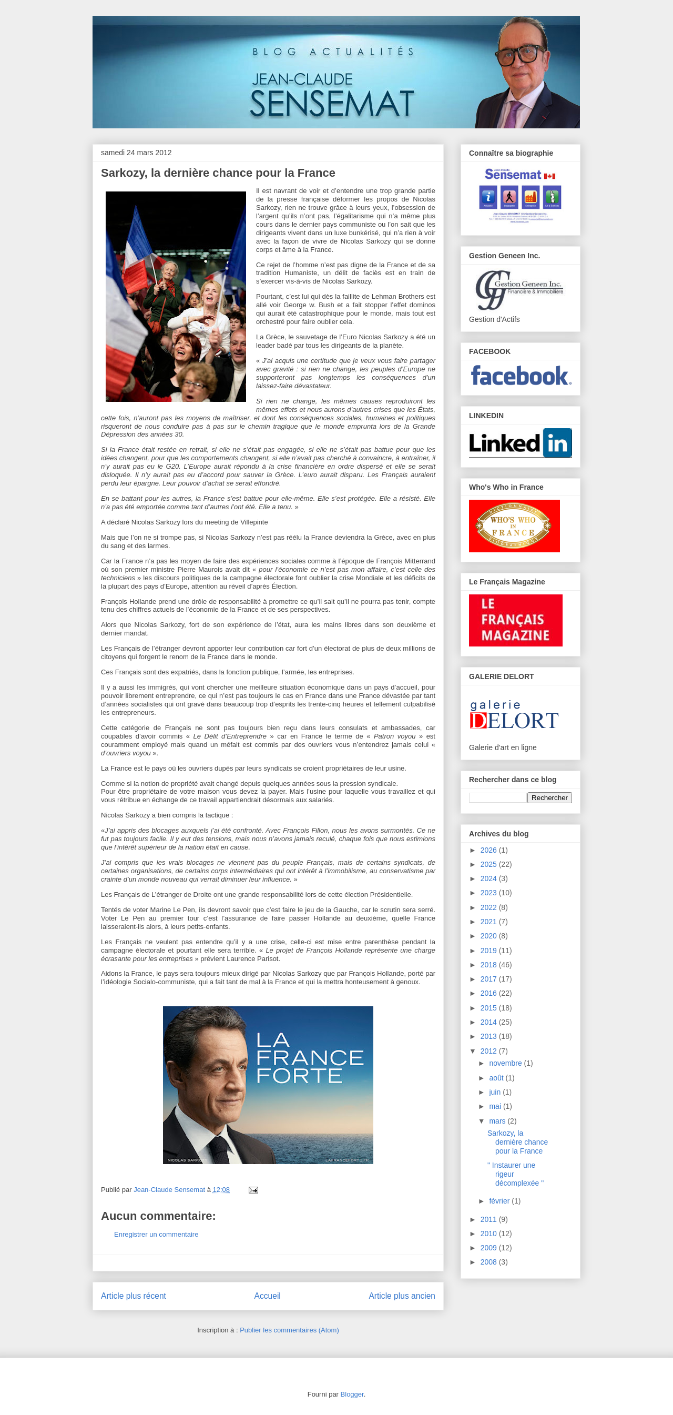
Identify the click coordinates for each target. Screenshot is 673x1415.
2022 (490, 907)
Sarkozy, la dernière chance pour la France (517, 1142)
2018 (490, 965)
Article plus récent (133, 1295)
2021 (490, 921)
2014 (490, 1022)
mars (498, 1121)
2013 (490, 1036)
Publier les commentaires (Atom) (289, 1330)
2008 (490, 1262)
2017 (490, 979)
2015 (490, 1008)
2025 (490, 864)
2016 (490, 993)
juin (496, 1092)
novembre (506, 1063)
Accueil (267, 1295)
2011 (490, 1219)
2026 (490, 850)
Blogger (352, 1394)
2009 (490, 1248)
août (497, 1078)
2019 (490, 950)
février (500, 1201)
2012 (490, 1051)
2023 (490, 892)
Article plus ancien (402, 1295)
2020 (490, 936)
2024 (490, 878)
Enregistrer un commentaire (156, 1234)
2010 (490, 1233)
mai (496, 1106)
